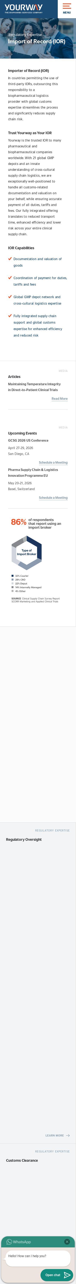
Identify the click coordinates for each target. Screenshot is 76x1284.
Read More (60, 398)
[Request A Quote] (38, 724)
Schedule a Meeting (53, 462)
